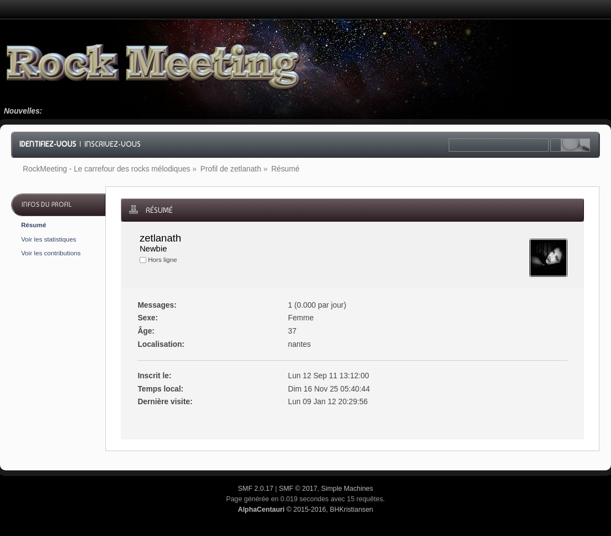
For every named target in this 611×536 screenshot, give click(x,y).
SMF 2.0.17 (255, 488)
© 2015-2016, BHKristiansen (305, 509)
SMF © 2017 (298, 488)
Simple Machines (347, 488)
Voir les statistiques (48, 239)
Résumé (33, 224)
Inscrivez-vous (112, 144)
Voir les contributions (51, 252)
